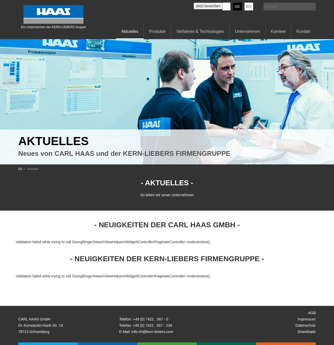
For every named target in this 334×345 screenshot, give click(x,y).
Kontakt (303, 31)
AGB (312, 313)
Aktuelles (129, 31)
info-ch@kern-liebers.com (152, 332)
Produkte (157, 31)
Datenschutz (305, 325)
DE (237, 6)
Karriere (278, 31)
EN (248, 6)
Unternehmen (247, 31)
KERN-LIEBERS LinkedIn (226, 6)
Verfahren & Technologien (200, 31)
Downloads (307, 332)
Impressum (307, 319)
